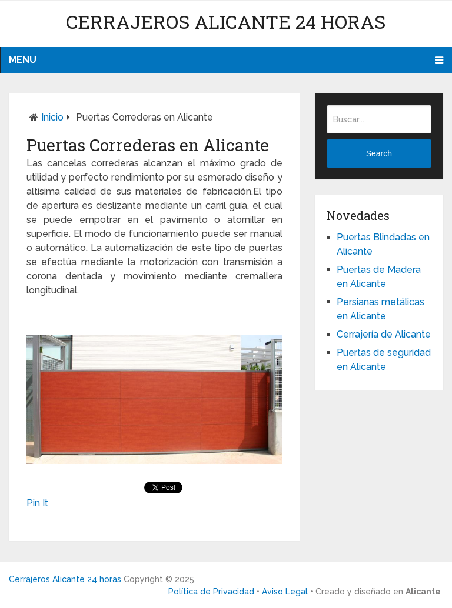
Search (379, 153)
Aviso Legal (285, 591)
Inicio (52, 117)
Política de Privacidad (211, 591)
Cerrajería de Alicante (384, 334)
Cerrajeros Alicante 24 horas (225, 21)
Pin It (37, 503)
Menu (22, 59)
